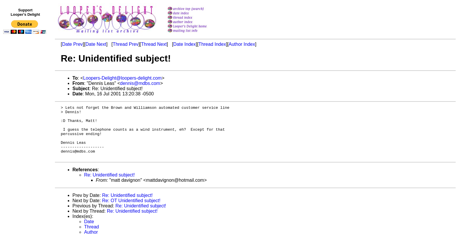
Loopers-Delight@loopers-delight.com (122, 78)
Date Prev (72, 44)
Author (91, 242)
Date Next (95, 44)
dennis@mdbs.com (140, 83)
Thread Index (212, 44)
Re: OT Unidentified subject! (131, 211)
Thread (91, 237)
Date (89, 232)
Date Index (184, 44)
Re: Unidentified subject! (109, 185)
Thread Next (154, 44)
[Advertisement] (25, 156)
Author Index (242, 44)
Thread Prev (125, 44)
